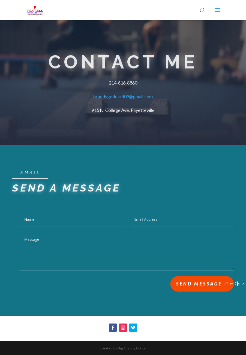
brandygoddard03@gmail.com (123, 96)
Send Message (199, 284)
